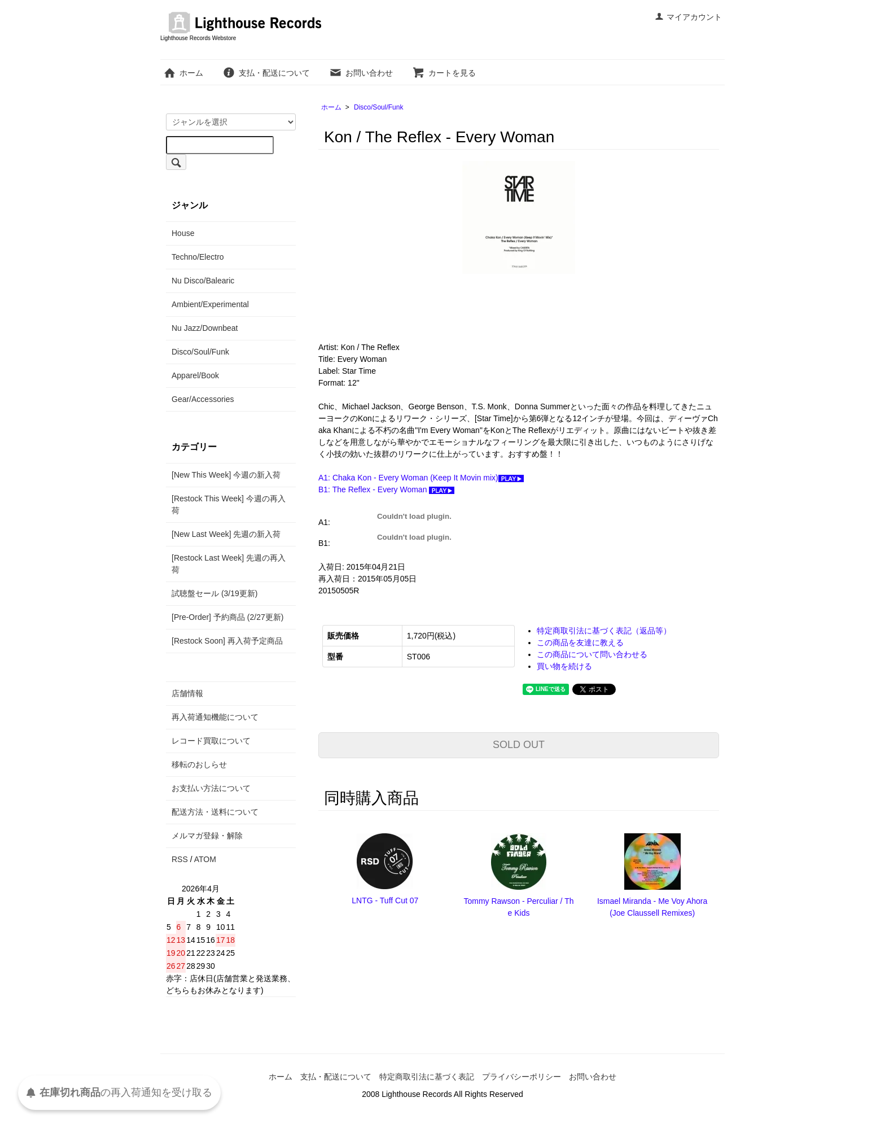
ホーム (183, 72)
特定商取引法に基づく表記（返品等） (604, 630)
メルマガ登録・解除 (207, 835)
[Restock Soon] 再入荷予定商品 (227, 640)
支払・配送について (266, 72)
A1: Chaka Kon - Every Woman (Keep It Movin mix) (421, 477)
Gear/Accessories (203, 399)
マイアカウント (688, 16)
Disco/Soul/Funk (378, 107)
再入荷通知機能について (215, 717)
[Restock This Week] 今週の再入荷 (229, 504)
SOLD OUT (519, 744)
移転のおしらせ (199, 764)
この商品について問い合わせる (592, 654)
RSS (180, 859)
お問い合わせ (361, 72)
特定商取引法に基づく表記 (426, 1076)
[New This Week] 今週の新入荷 (226, 474)
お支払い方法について (211, 788)
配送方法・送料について (215, 811)
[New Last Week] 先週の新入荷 (226, 534)
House (183, 233)
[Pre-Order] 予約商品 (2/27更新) (227, 617)
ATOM (205, 859)
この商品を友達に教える (580, 642)
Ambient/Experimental (210, 304)
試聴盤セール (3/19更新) (214, 593)
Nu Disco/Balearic (203, 280)
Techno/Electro (198, 256)
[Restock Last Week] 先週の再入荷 (229, 563)
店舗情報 (187, 693)
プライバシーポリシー (521, 1076)
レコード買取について (211, 740)
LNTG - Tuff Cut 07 (385, 900)
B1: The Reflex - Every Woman (386, 489)
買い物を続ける (564, 666)
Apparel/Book (195, 375)
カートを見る (444, 72)
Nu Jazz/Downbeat (205, 328)
